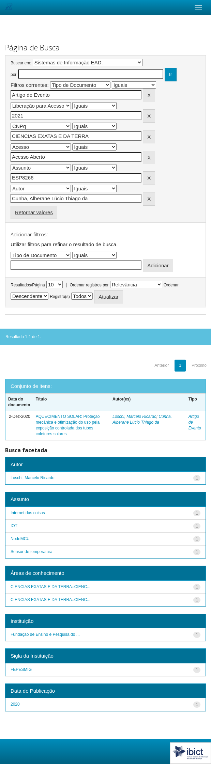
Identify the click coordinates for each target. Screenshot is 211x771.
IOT (14, 525)
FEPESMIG (21, 669)
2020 (15, 704)
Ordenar (171, 285)
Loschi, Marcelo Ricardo (134, 416)
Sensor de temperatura (31, 551)
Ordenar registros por (89, 285)
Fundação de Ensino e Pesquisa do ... (45, 634)
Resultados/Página (28, 285)
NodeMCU (20, 538)
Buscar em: (21, 63)
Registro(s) (60, 296)
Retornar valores (34, 212)
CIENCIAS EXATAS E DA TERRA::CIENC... (50, 586)
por (13, 74)
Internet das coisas (28, 512)
